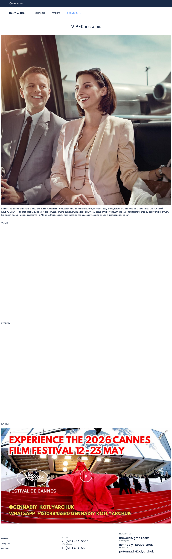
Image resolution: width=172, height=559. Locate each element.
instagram (16, 3)
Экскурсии (74, 13)
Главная (56, 13)
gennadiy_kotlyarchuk (136, 545)
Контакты (40, 13)
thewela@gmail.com (134, 538)
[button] (86, 475)
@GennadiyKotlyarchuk (136, 551)
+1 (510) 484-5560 (75, 548)
